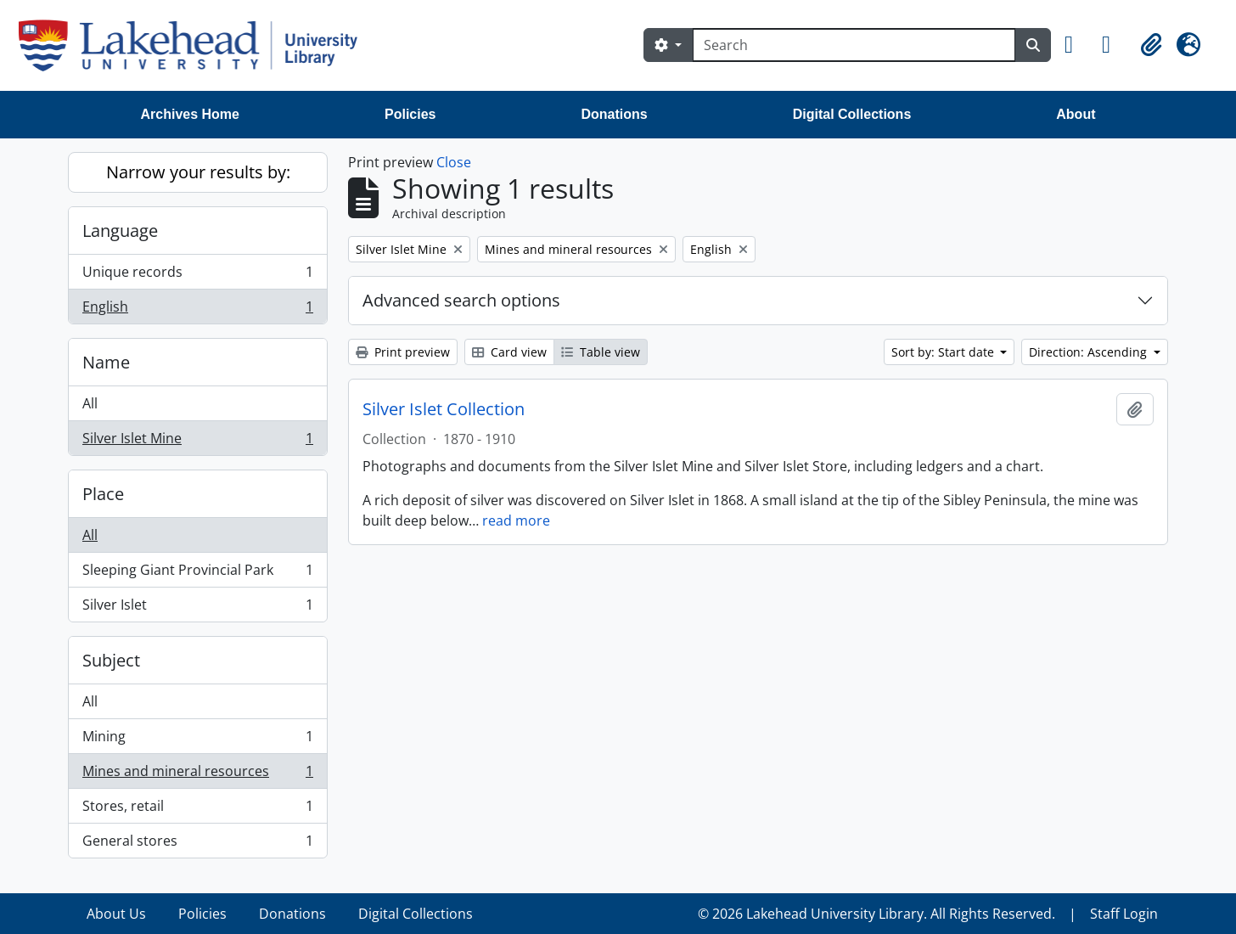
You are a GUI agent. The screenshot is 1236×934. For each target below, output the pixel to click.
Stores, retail (197, 810)
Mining (197, 740)
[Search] (854, 45)
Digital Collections (852, 114)
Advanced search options (461, 300)
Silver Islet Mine (197, 441)
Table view (600, 352)
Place (103, 493)
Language (120, 230)
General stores (197, 844)
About (1075, 114)
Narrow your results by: (198, 171)
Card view (509, 352)
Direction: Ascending (1089, 352)
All (90, 403)
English (197, 310)
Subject (111, 660)
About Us (116, 913)
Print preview (403, 352)
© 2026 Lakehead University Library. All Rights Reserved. (876, 913)
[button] (1076, 45)
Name (106, 362)
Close (453, 162)
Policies (410, 114)
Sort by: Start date (944, 352)
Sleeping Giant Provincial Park (197, 574)
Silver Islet (197, 608)
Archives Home (190, 114)
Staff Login (1124, 913)
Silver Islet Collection (443, 409)
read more (516, 520)
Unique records (197, 276)
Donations (614, 114)
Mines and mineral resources (197, 775)
